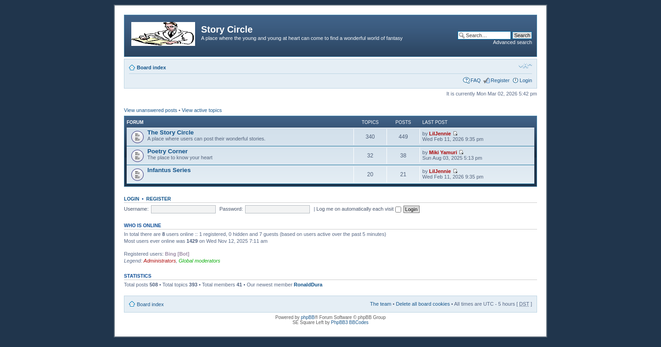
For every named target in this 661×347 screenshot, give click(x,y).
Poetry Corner (167, 151)
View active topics (202, 110)
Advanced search (512, 42)
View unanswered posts (150, 110)
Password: (231, 209)
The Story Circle (170, 132)
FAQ (476, 80)
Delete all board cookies (422, 304)
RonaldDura (308, 284)
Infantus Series (169, 170)
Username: (136, 209)
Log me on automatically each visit (358, 209)
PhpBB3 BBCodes (350, 322)
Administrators (160, 260)
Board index (151, 67)
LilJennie (440, 133)
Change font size (525, 66)
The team (380, 304)
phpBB (307, 317)
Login (526, 80)
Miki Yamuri (443, 152)
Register (500, 80)
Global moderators (199, 260)
